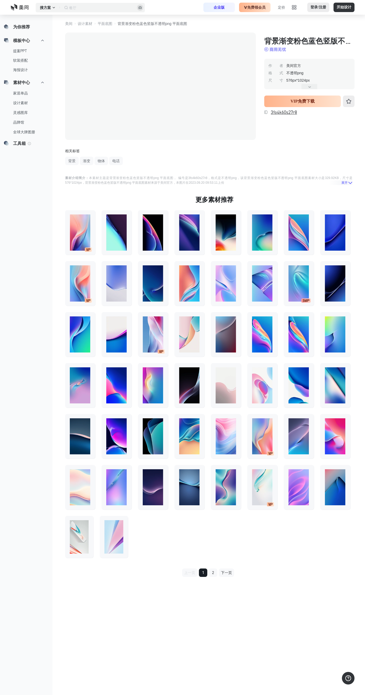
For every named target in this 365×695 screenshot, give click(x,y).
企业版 (219, 7)
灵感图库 (20, 112)
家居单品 (20, 93)
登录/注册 (318, 7)
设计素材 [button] (85, 24)
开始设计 (344, 7)
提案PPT (20, 51)
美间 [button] (68, 24)
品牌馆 (18, 122)
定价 (281, 7)
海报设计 (20, 69)
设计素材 (20, 103)
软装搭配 (20, 60)
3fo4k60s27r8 (284, 112)
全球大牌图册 (24, 132)
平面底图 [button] (105, 24)
